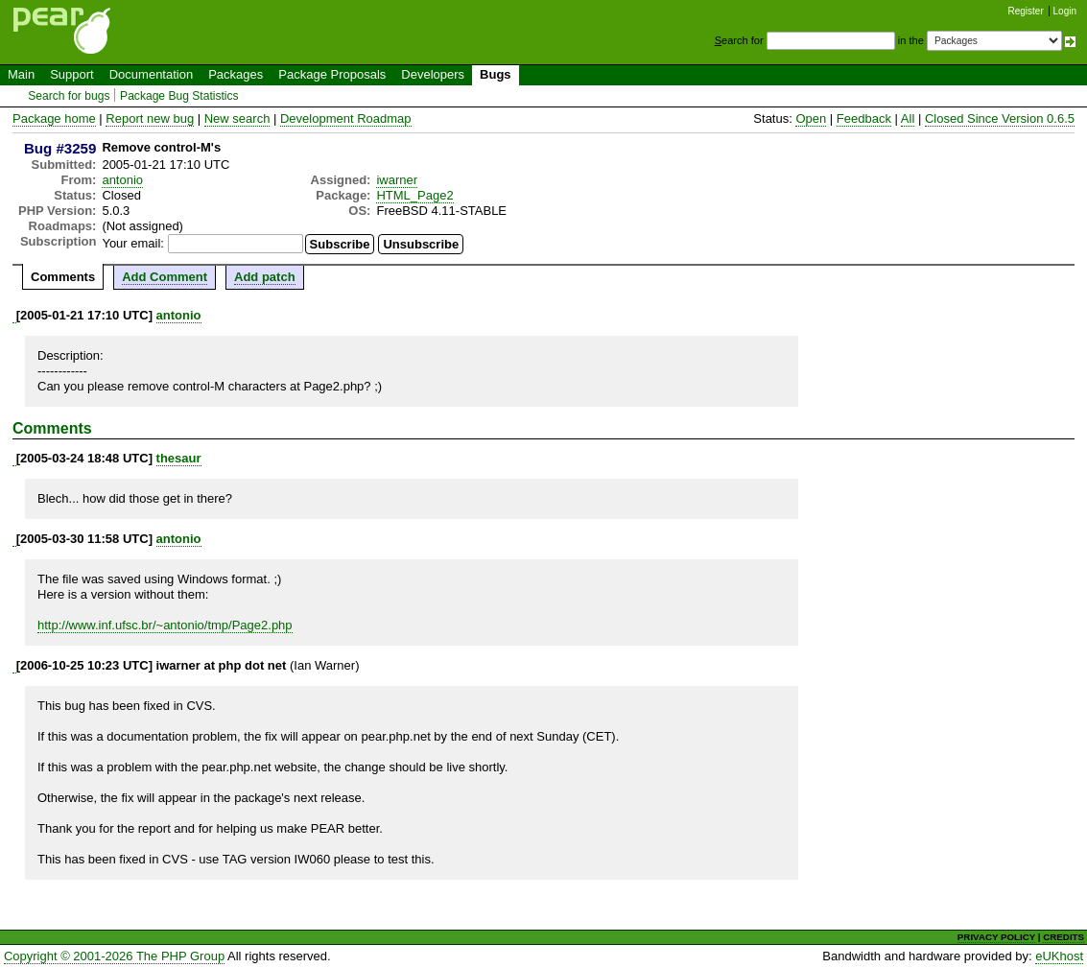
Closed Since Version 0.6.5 (1000, 118)
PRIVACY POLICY (996, 937)
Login (1064, 11)
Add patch (264, 277)
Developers (432, 74)
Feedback (864, 118)
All (907, 118)
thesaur (178, 458)
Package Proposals (332, 74)
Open (810, 118)
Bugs (495, 74)
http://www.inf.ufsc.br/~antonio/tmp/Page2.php (165, 625)
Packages (235, 74)
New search (237, 118)
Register (1026, 11)
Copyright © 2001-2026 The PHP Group (114, 956)
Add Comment (164, 277)
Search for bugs (68, 96)
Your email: (133, 243)
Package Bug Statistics (179, 96)
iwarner (396, 180)
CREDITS (1063, 937)
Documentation (151, 74)
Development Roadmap (346, 118)
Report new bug (150, 118)
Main (21, 74)
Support (72, 74)
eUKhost (1059, 956)
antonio (122, 180)
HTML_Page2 (414, 195)
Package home (54, 118)
